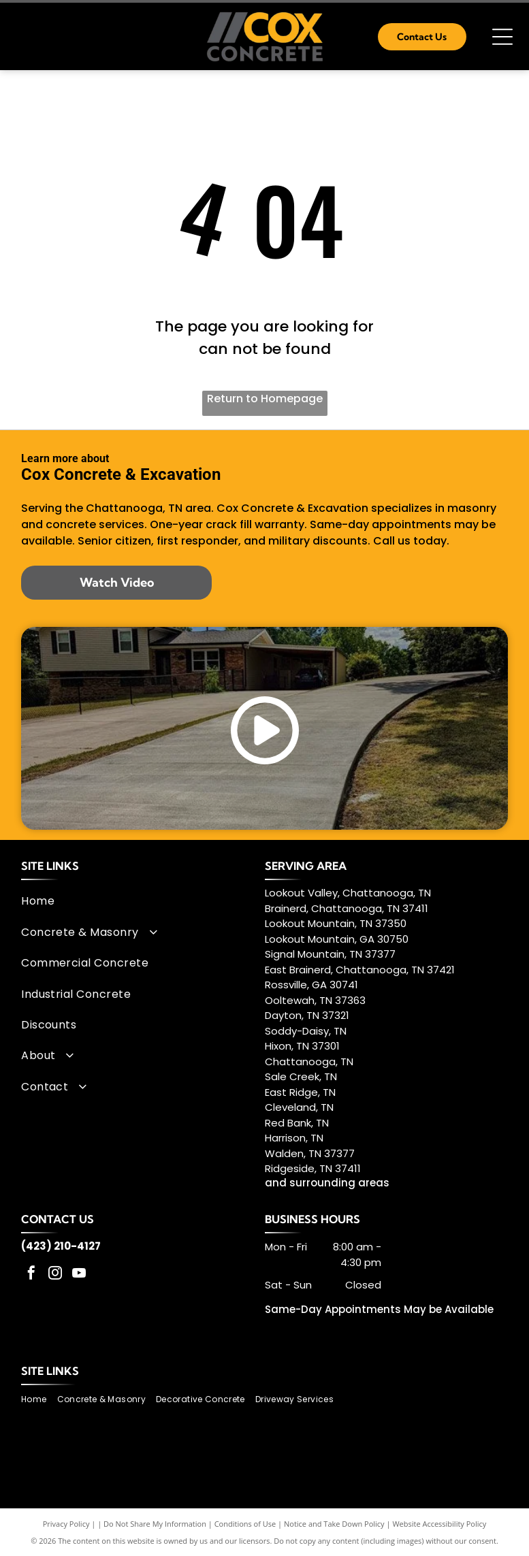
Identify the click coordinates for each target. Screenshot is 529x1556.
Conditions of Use (245, 1524)
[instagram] (55, 1274)
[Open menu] (502, 37)
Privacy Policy (66, 1524)
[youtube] (79, 1274)
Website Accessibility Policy (439, 1524)
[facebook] (31, 1274)
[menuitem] (138, 901)
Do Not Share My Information (154, 1524)
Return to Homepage (265, 398)
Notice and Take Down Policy (334, 1524)
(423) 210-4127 (61, 1246)
